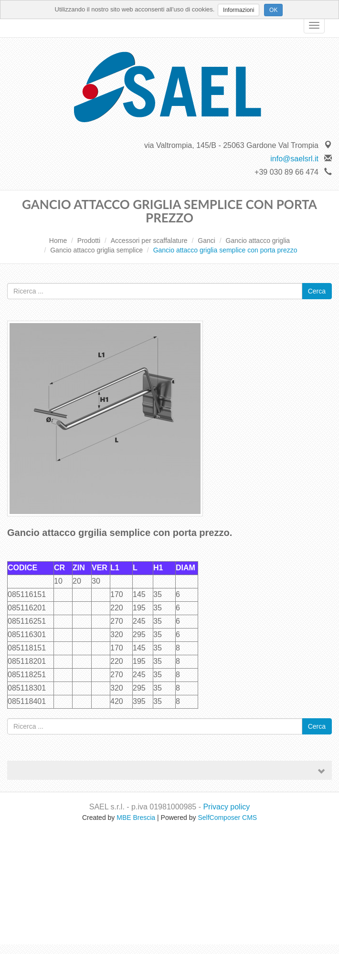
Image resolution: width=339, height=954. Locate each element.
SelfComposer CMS (227, 817)
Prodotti (88, 240)
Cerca (317, 291)
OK (273, 10)
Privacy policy (226, 807)
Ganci (206, 240)
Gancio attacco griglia (258, 240)
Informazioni (238, 10)
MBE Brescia (136, 817)
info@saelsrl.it (294, 159)
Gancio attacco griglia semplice (96, 250)
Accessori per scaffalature (149, 240)
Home (58, 240)
